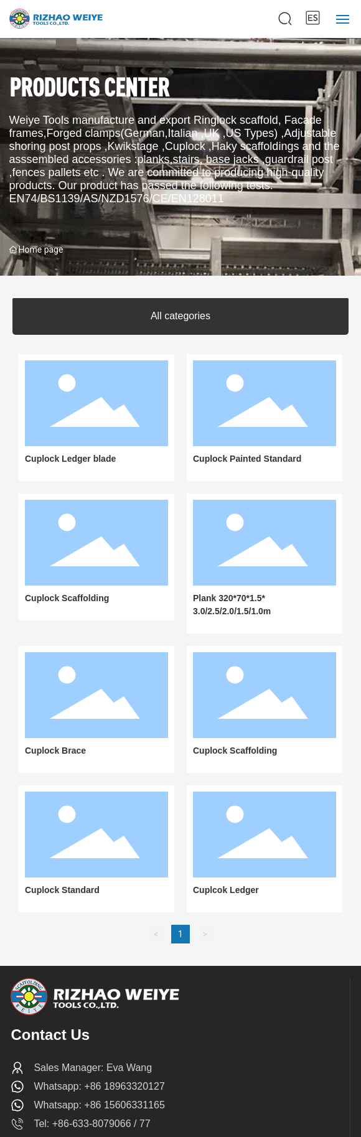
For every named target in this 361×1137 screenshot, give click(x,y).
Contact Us (50, 1034)
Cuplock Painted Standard (247, 459)
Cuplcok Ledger (226, 890)
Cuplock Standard (62, 890)
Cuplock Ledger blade (70, 459)
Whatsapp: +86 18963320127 (99, 1086)
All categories (180, 316)
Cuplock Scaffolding (67, 598)
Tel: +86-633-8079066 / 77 (92, 1123)
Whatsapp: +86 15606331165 (99, 1105)
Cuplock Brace (55, 751)
